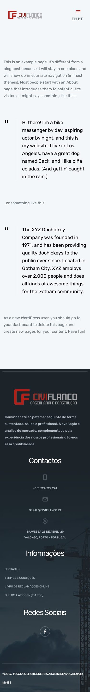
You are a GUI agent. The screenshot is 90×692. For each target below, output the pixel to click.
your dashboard (18, 324)
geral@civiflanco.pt (45, 510)
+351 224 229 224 (45, 488)
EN (74, 19)
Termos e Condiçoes (20, 577)
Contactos (13, 569)
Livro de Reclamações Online (27, 586)
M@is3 (6, 682)
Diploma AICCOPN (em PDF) (24, 595)
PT (80, 19)
